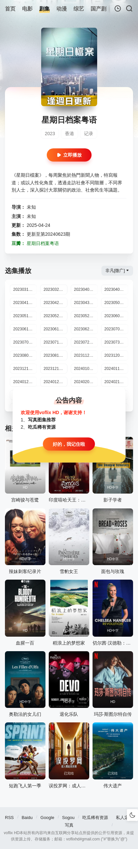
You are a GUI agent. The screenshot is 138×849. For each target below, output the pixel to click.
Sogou (68, 817)
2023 (50, 133)
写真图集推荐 (42, 419)
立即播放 (69, 155)
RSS (9, 817)
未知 (31, 207)
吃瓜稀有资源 (95, 817)
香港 (69, 133)
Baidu (27, 817)
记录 (88, 133)
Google (47, 817)
